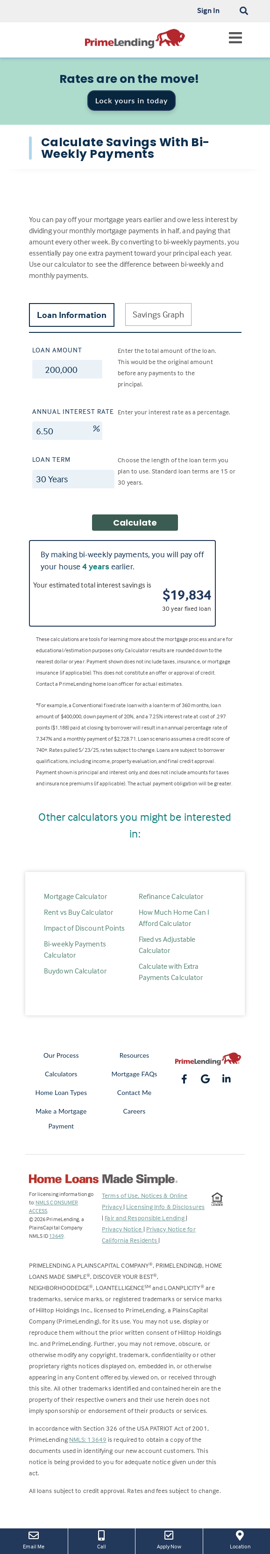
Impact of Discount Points (84, 927)
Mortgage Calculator (75, 896)
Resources (134, 1055)
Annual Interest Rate (73, 411)
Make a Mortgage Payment (61, 1118)
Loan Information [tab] (72, 314)
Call (101, 1539)
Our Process (61, 1055)
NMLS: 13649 (88, 1439)
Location (240, 1539)
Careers (134, 1111)
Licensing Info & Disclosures (165, 1206)
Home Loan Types (61, 1092)
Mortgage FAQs (134, 1074)
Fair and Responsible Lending (145, 1218)
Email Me (34, 1539)
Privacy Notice (122, 1229)
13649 (56, 1235)
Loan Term (51, 459)
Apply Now (169, 1539)
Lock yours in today (131, 100)
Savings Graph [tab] (158, 314)
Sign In (208, 10)
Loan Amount (57, 349)
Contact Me (134, 1092)
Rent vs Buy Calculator (78, 912)
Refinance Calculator (171, 896)
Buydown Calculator (75, 970)
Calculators (61, 1074)
